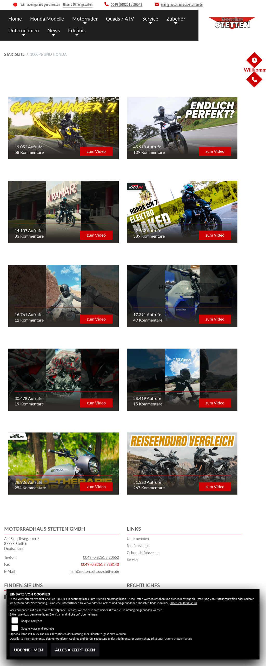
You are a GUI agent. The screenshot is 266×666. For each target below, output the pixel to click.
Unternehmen (23, 30)
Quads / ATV (120, 19)
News (53, 30)
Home (15, 19)
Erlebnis (76, 30)
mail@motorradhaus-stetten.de (94, 571)
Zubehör (176, 19)
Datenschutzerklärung (183, 603)
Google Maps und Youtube (37, 628)
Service (150, 19)
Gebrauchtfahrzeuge (143, 552)
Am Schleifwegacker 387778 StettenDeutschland (21, 543)
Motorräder (85, 19)
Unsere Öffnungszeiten (77, 5)
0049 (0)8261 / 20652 (101, 557)
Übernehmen (28, 649)
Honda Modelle (47, 19)
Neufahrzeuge (138, 545)
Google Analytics (31, 621)
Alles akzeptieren (75, 649)
